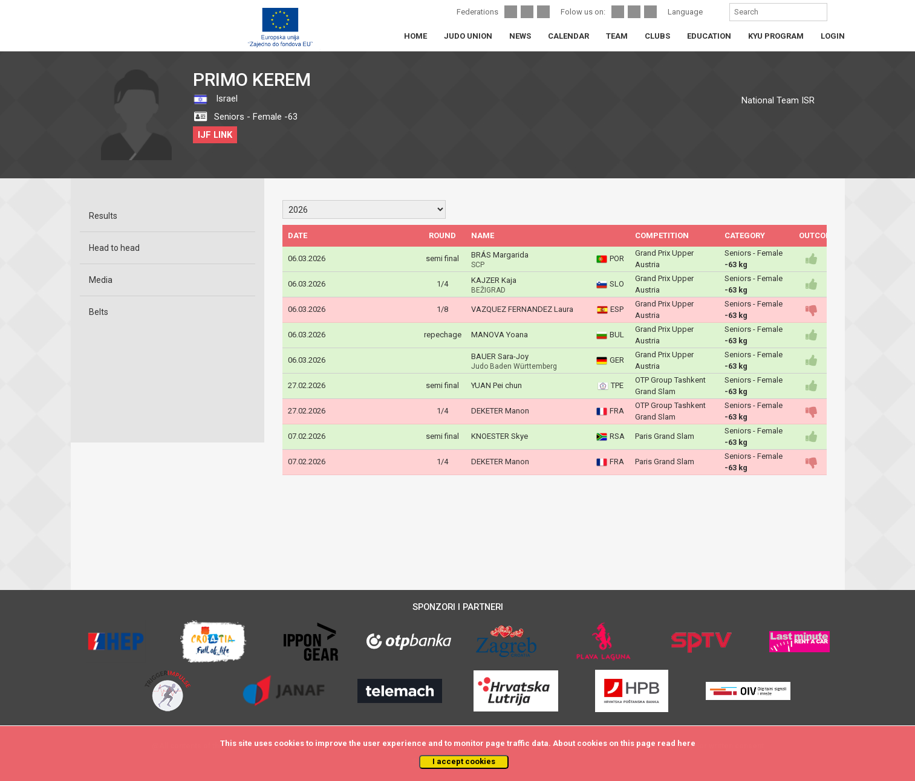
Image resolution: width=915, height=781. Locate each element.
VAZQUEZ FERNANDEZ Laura (522, 309)
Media (100, 280)
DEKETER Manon (500, 410)
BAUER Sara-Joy (500, 356)
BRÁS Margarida (500, 254)
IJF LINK (215, 134)
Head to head (114, 248)
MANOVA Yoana (499, 334)
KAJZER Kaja (493, 280)
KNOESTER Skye (499, 436)
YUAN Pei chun (496, 385)
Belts (98, 312)
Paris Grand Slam (664, 436)
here (686, 743)
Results (103, 216)
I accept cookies (463, 761)
